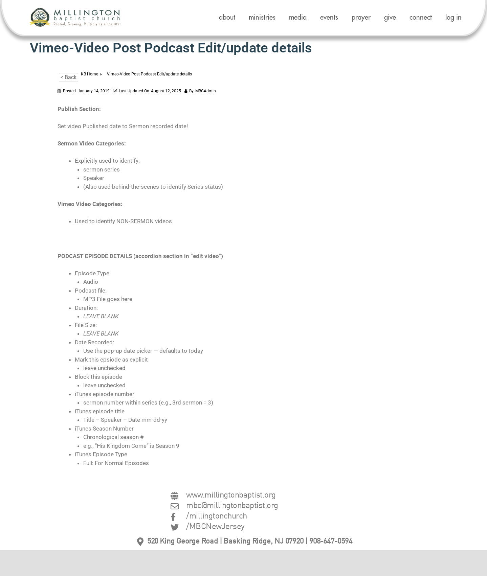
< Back (68, 77)
